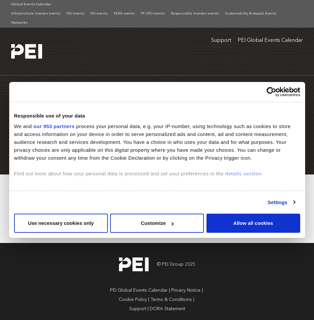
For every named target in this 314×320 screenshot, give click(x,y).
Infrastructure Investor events (35, 13)
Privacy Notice (186, 290)
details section (243, 173)
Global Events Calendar (31, 4)
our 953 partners (54, 126)
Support (221, 40)
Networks (19, 23)
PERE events (124, 13)
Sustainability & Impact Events (250, 13)
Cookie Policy (133, 299)
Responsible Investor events (195, 13)
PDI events (75, 13)
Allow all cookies (253, 223)
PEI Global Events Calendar (270, 40)
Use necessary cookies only (61, 223)
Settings (277, 202)
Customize (157, 223)
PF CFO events (153, 13)
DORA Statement (167, 309)
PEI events (99, 13)
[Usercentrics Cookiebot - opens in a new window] (271, 92)
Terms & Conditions (171, 299)
